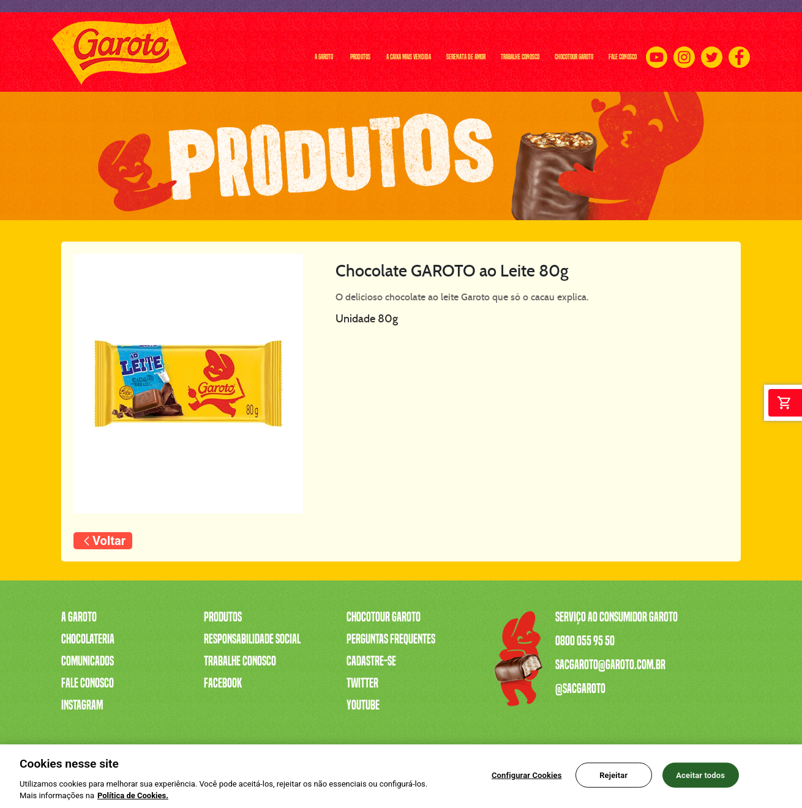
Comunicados (87, 661)
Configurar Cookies (527, 780)
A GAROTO (134, 51)
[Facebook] (739, 52)
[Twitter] (711, 52)
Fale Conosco (87, 683)
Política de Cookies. (132, 801)
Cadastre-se (371, 661)
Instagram (82, 705)
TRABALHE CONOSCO (440, 51)
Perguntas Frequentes (391, 639)
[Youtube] (656, 52)
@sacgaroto (580, 688)
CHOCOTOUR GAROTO (528, 51)
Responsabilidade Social (252, 639)
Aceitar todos (700, 780)
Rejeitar (613, 780)
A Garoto (79, 617)
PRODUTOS (184, 51)
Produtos (223, 617)
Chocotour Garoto (384, 617)
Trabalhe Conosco (240, 661)
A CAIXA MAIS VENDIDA (260, 51)
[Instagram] (684, 52)
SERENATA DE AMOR (353, 51)
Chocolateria (87, 639)
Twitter (362, 683)
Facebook (223, 683)
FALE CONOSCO (606, 51)
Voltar (109, 540)
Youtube (363, 705)
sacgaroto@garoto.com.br (610, 665)
